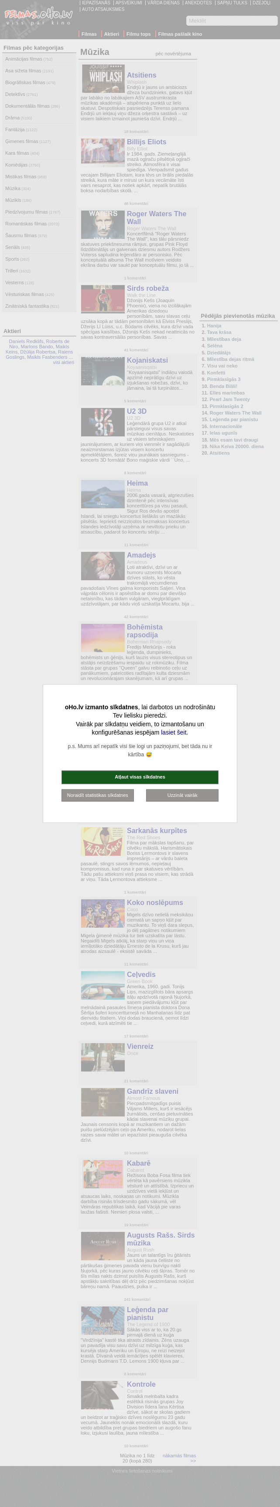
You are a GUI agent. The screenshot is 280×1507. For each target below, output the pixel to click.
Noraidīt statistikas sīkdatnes (97, 794)
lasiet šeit (173, 732)
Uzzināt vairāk (182, 794)
